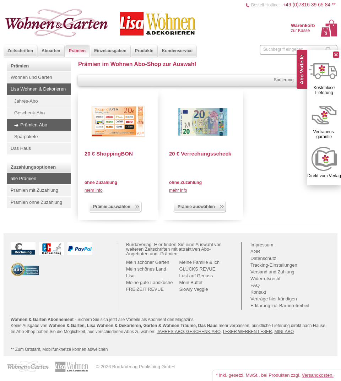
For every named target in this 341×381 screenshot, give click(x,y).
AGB (255, 251)
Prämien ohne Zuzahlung (36, 202)
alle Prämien (23, 178)
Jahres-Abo (26, 101)
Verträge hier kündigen (273, 298)
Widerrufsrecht (265, 278)
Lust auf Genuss (196, 275)
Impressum (261, 244)
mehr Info (94, 190)
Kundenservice (177, 50)
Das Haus (21, 148)
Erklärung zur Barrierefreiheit (279, 305)
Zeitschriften (20, 50)
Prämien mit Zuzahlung (34, 190)
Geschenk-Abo (29, 112)
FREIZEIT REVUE (145, 289)
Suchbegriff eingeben (283, 49)
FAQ (255, 285)
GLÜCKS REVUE (197, 269)
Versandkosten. (318, 375)
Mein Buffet (191, 282)
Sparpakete (26, 136)
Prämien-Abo (33, 124)
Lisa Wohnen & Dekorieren (38, 89)
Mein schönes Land (146, 269)
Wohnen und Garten (31, 77)
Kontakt (258, 292)
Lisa (130, 275)
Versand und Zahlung (272, 271)
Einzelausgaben (110, 50)
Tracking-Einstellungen (273, 265)
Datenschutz (263, 258)
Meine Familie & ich (199, 262)
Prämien (77, 50)
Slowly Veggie (193, 289)
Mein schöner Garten (147, 262)
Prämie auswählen (116, 206)
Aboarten (51, 50)
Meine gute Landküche (149, 282)
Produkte (144, 50)
